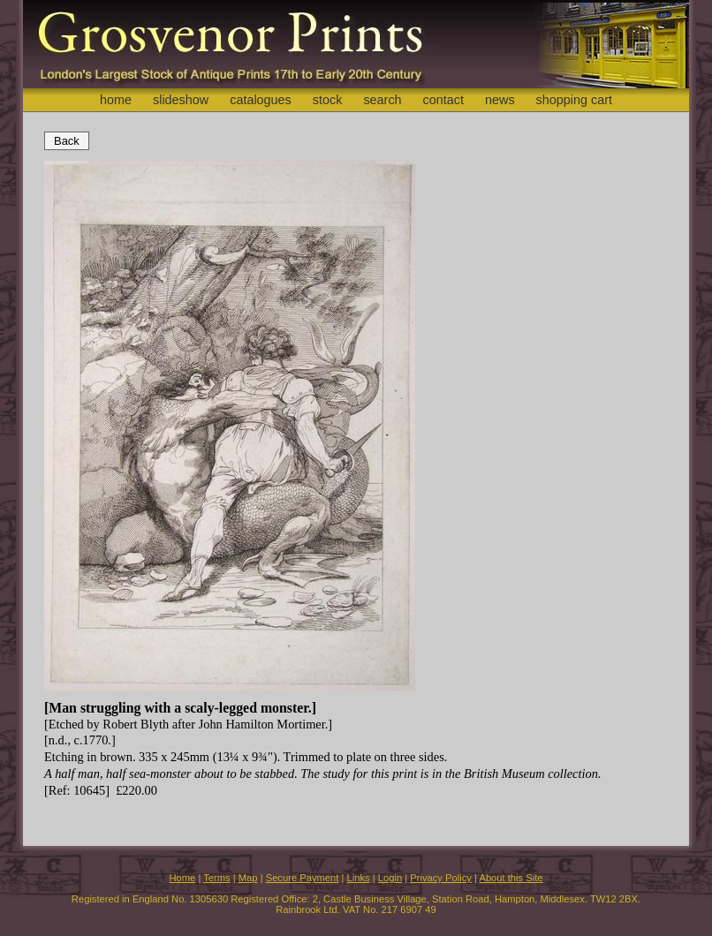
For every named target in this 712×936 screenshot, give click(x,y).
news (500, 100)
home (116, 100)
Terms (216, 877)
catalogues (261, 100)
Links (358, 877)
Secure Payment (302, 877)
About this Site (510, 877)
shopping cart (574, 100)
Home (182, 877)
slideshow (180, 100)
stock (328, 100)
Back (67, 140)
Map (248, 877)
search (382, 100)
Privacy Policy (441, 877)
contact (443, 100)
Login (390, 877)
